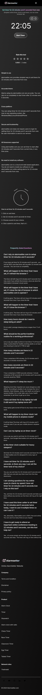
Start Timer (20, 35)
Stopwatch (5, 618)
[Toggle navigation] (36, 3)
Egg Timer (5, 650)
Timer (3, 612)
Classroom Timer (7, 644)
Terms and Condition (8, 579)
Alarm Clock (5, 606)
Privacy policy (6, 591)
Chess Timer (5, 631)
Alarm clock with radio (9, 625)
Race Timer (5, 637)
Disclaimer (5, 585)
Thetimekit (5, 669)
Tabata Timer (6, 656)
